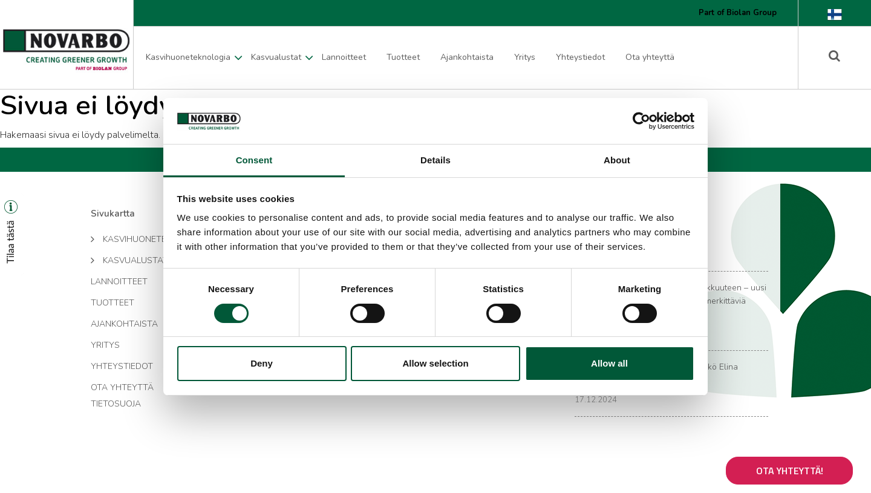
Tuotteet (403, 57)
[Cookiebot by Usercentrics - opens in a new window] (641, 121)
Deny (261, 363)
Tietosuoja (116, 404)
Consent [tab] (254, 160)
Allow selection (435, 363)
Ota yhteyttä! (789, 470)
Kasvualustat (276, 57)
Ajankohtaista (467, 57)
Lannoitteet (344, 57)
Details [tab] (435, 160)
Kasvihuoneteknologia (188, 57)
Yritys (524, 57)
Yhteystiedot (580, 57)
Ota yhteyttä (649, 57)
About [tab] (617, 160)
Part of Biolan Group (738, 12)
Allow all (609, 363)
